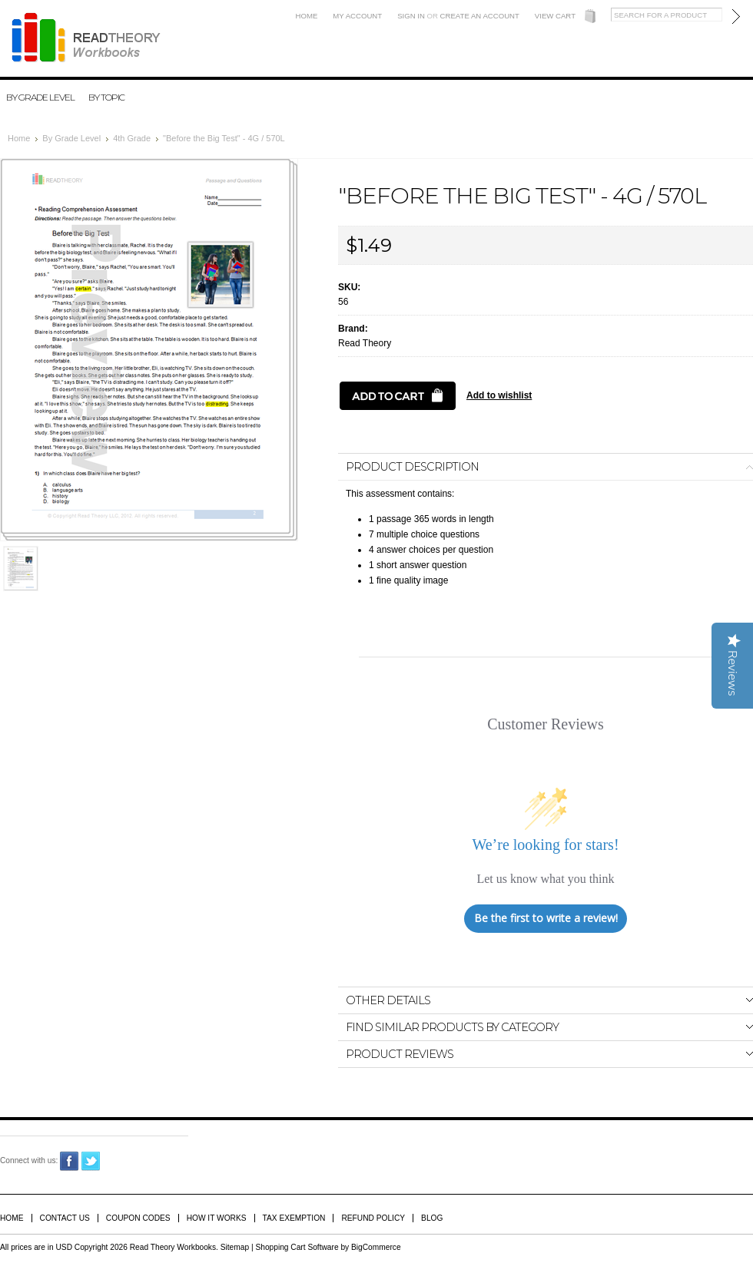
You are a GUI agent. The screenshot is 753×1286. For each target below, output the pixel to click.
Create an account (479, 16)
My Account (357, 16)
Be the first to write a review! (546, 918)
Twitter (91, 1161)
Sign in (411, 16)
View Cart (555, 16)
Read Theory (364, 343)
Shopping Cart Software (296, 1247)
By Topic (106, 97)
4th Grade (132, 138)
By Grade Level (40, 97)
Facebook (69, 1161)
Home (307, 16)
